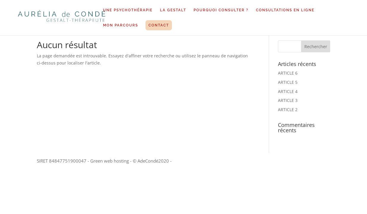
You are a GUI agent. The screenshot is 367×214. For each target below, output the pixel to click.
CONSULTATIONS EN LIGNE (285, 10)
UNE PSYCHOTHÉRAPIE (128, 10)
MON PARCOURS (120, 25)
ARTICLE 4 (288, 91)
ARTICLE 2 (288, 109)
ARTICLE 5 (288, 82)
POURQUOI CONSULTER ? (221, 10)
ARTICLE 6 (288, 73)
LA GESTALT (173, 10)
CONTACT (158, 25)
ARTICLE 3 (288, 100)
